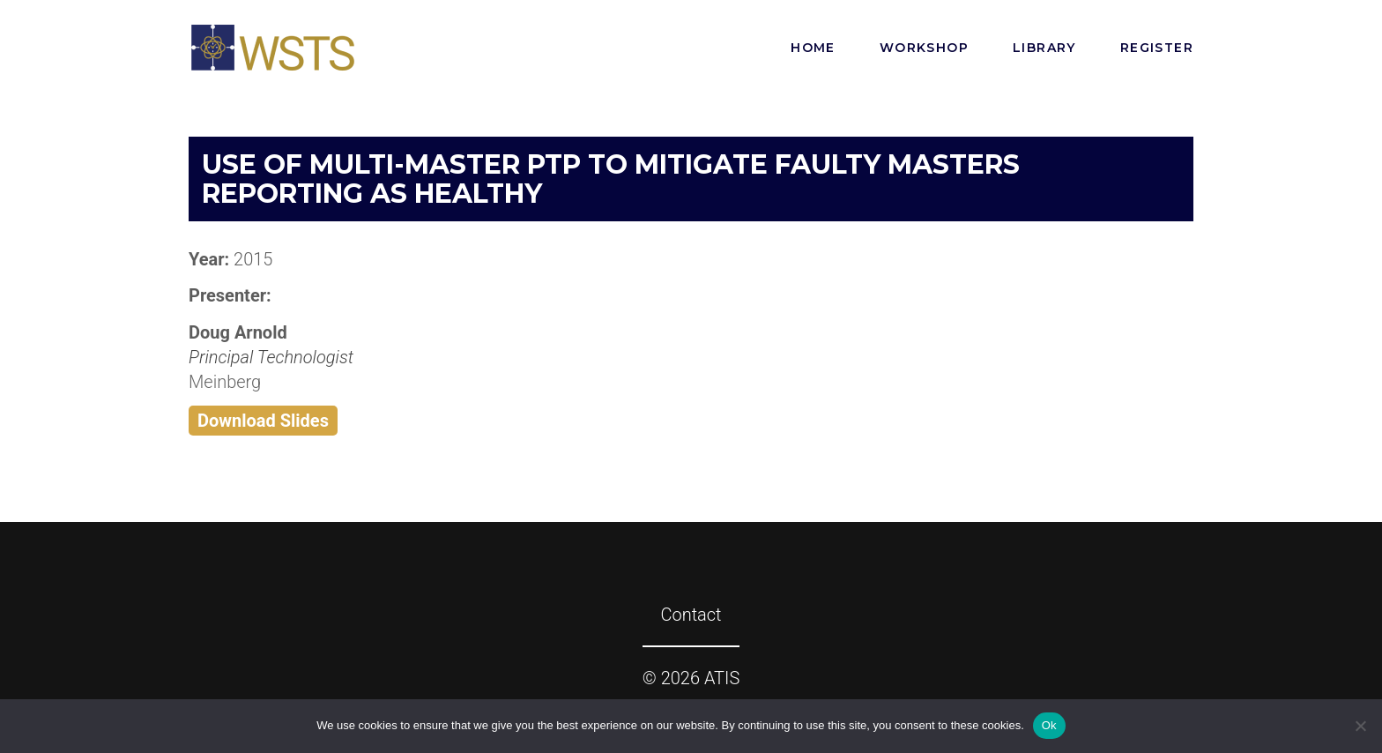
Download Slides (263, 420)
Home (813, 48)
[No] (1360, 725)
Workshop (924, 48)
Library (1044, 48)
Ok (1049, 725)
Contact (690, 614)
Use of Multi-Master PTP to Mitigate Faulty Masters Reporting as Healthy (611, 179)
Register (1156, 48)
